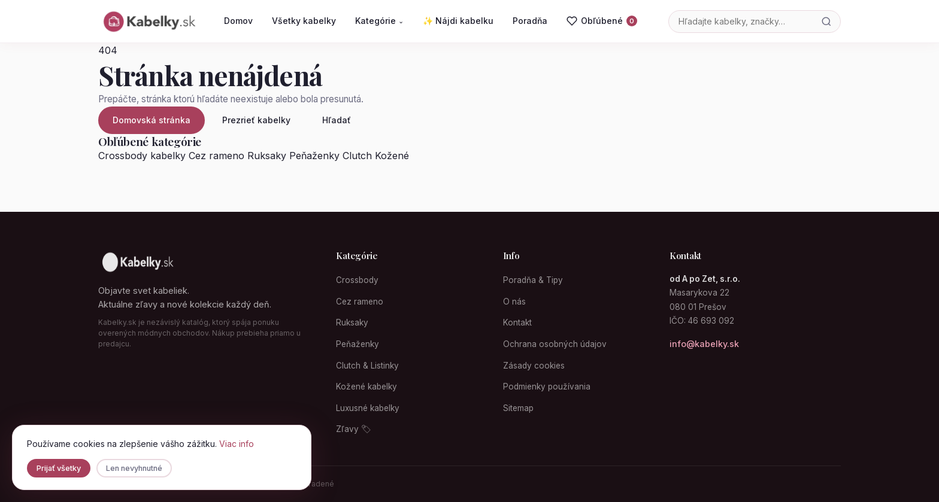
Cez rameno (216, 156)
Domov (238, 21)
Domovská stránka (151, 120)
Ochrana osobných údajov (555, 344)
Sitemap (518, 408)
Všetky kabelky (304, 21)
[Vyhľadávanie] (741, 21)
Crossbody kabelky (142, 156)
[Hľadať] (826, 21)
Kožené (392, 156)
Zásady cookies (534, 365)
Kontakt (517, 322)
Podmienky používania (546, 386)
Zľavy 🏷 (353, 429)
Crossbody (357, 280)
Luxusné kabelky (367, 408)
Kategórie (379, 21)
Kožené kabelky (366, 386)
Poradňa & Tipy (533, 280)
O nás (514, 301)
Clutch (357, 156)
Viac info (236, 444)
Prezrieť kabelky (256, 120)
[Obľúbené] (602, 21)
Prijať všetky (59, 468)
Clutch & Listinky (367, 365)
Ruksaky (266, 156)
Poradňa (530, 21)
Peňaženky (314, 156)
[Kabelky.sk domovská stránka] (148, 21)
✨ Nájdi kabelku (458, 21)
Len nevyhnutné (134, 468)
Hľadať (336, 120)
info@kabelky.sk (704, 344)
